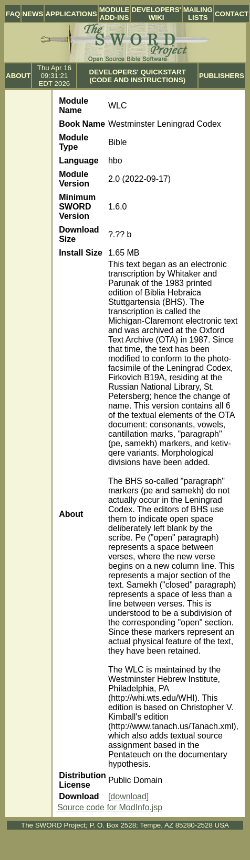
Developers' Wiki (156, 13)
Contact (231, 14)
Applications (71, 14)
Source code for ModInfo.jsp (109, 807)
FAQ (13, 14)
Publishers (221, 76)
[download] (128, 796)
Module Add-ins (114, 13)
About (18, 76)
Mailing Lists (198, 13)
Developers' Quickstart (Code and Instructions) (137, 76)
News (32, 14)
